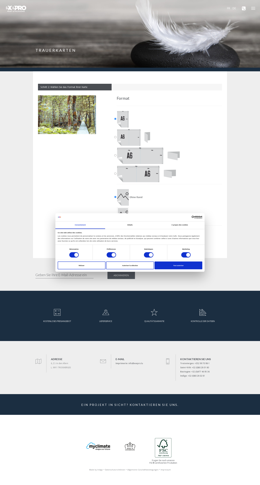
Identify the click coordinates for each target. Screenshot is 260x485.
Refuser (81, 265)
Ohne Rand (129, 197)
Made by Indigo (96, 469)
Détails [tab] (129, 225)
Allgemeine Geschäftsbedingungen (143, 469)
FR (228, 8)
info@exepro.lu (136, 363)
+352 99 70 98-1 (202, 363)
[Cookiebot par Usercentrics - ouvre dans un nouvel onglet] (187, 217)
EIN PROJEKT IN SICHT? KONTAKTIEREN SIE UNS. (130, 405)
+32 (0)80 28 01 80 (200, 367)
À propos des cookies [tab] (179, 225)
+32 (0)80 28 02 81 (196, 375)
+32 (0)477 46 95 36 (200, 371)
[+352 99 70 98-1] (243, 8)
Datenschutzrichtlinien (115, 469)
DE (234, 8)
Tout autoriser (178, 265)
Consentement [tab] (80, 225)
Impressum (166, 469)
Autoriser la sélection (130, 265)
